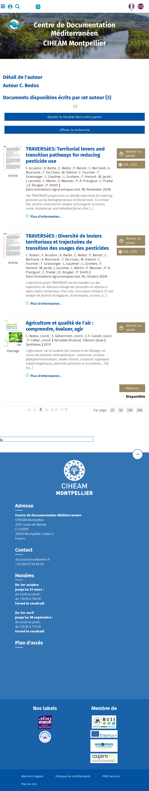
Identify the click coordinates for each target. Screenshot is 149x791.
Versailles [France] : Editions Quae (78, 340)
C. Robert (32, 255)
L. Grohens (71, 176)
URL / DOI (130, 164)
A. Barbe (50, 168)
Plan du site (29, 784)
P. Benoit (79, 168)
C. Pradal (106, 181)
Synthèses (33, 344)
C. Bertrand (97, 168)
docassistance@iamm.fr (32, 559)
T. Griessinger (51, 263)
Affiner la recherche (75, 130)
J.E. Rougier (35, 185)
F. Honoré (89, 176)
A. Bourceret (50, 259)
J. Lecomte (33, 181)
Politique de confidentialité (72, 776)
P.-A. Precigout (86, 181)
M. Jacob (104, 176)
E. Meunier (66, 181)
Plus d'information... (46, 216)
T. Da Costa (51, 172)
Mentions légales (32, 776)
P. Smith (52, 185)
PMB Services (111, 776)
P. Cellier (33, 340)
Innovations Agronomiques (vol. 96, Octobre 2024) (70, 276)
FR (130, 5)
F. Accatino (34, 168)
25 (112, 410)
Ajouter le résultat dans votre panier (74, 117)
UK (140, 5)
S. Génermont (62, 336)
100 (129, 410)
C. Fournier (87, 172)
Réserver (132, 388)
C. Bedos (64, 168)
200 (139, 410)
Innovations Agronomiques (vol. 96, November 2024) (72, 189)
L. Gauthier (53, 176)
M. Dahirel (69, 172)
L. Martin (49, 181)
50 (120, 410)
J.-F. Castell (93, 336)
